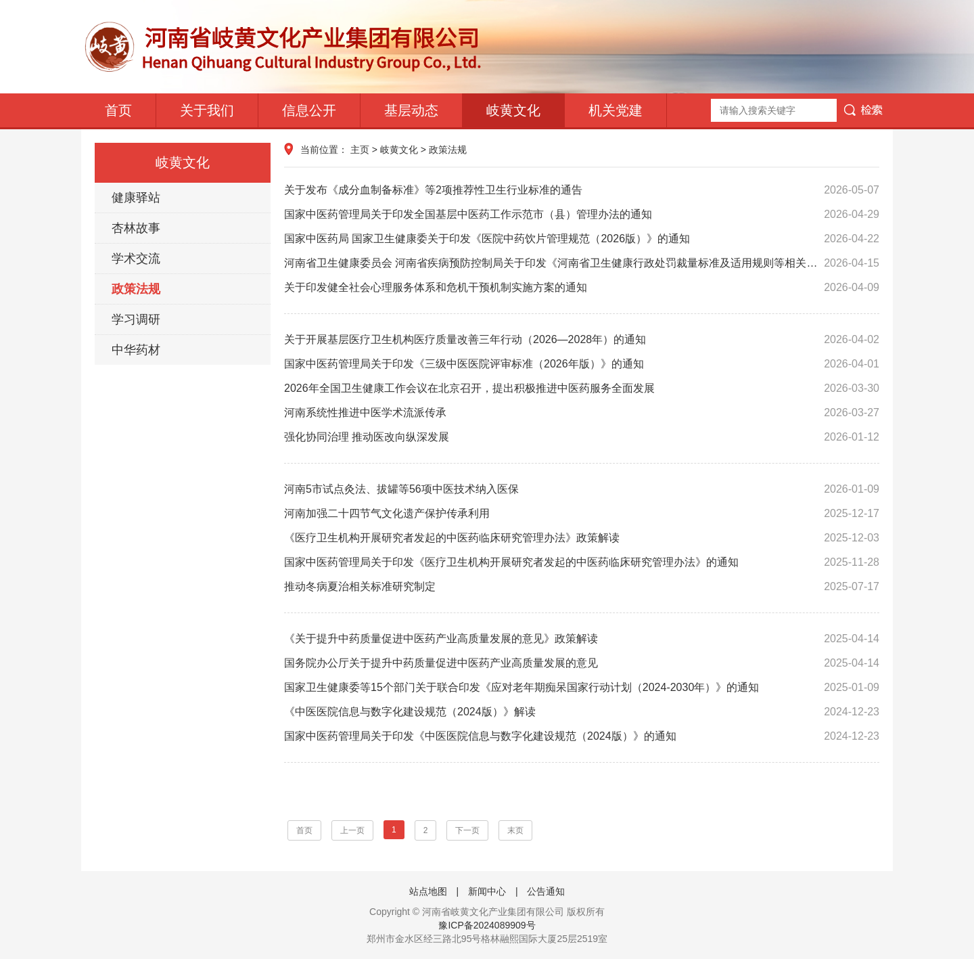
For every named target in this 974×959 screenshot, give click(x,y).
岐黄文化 (513, 110)
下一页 (467, 830)
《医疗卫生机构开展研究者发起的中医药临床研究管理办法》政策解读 (581, 538)
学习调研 (136, 319)
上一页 (352, 830)
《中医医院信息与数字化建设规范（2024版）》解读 (581, 712)
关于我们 (207, 110)
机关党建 (615, 110)
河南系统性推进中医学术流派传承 (581, 413)
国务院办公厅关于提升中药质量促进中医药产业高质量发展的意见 (581, 663)
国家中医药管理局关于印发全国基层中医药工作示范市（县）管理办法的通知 (581, 214)
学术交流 (136, 258)
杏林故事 (136, 228)
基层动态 (411, 110)
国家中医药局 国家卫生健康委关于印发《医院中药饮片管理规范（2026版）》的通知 (581, 239)
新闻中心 (487, 891)
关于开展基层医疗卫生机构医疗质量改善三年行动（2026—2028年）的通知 (581, 340)
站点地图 (428, 891)
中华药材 (136, 350)
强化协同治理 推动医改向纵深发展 (581, 437)
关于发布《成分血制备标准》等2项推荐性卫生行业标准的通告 (581, 190)
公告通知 (546, 891)
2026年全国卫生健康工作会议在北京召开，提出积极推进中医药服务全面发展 (581, 388)
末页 (515, 830)
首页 (118, 110)
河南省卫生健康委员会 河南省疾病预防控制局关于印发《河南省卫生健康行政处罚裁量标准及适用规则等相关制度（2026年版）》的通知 (581, 263)
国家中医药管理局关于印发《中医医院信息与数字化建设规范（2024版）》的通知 (581, 736)
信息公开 (309, 110)
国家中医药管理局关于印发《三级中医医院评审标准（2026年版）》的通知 (581, 364)
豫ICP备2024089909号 (486, 925)
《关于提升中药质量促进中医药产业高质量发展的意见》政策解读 (581, 639)
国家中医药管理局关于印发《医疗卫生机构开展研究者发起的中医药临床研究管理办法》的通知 (581, 562)
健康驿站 (136, 197)
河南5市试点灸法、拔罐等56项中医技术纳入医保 (581, 489)
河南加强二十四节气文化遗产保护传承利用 (581, 513)
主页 (359, 149)
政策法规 (136, 289)
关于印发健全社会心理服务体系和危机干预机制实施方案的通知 (581, 287)
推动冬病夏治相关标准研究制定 (581, 587)
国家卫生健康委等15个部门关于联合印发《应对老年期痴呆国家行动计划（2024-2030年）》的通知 (581, 687)
